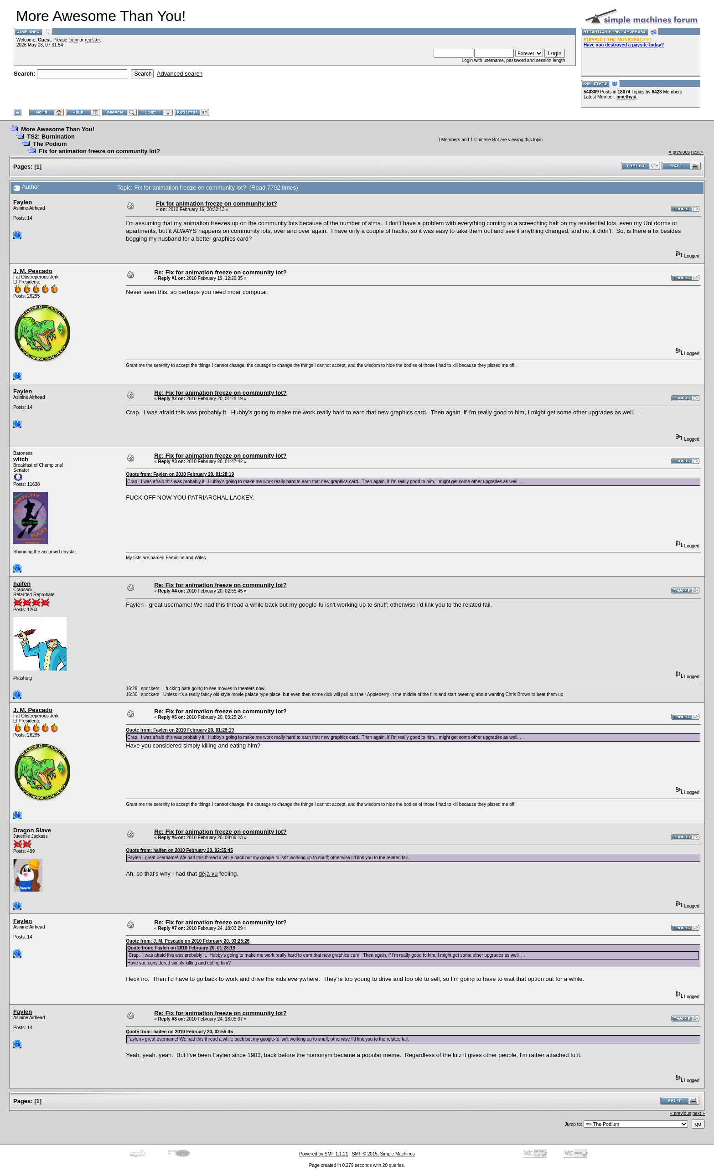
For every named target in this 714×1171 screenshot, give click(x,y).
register (92, 39)
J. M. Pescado (32, 271)
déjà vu (208, 873)
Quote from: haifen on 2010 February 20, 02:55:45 (179, 850)
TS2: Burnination (51, 136)
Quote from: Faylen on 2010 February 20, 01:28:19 (180, 474)
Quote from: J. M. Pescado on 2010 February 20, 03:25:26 (187, 941)
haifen (22, 583)
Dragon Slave (32, 830)
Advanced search (179, 73)
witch (20, 459)
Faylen (22, 202)
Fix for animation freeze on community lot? (99, 151)
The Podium (50, 143)
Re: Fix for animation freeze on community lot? (220, 272)
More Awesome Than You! (57, 129)
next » (697, 152)
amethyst (626, 96)
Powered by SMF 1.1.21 (323, 1153)
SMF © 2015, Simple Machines (383, 1153)
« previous (679, 152)
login (73, 39)
